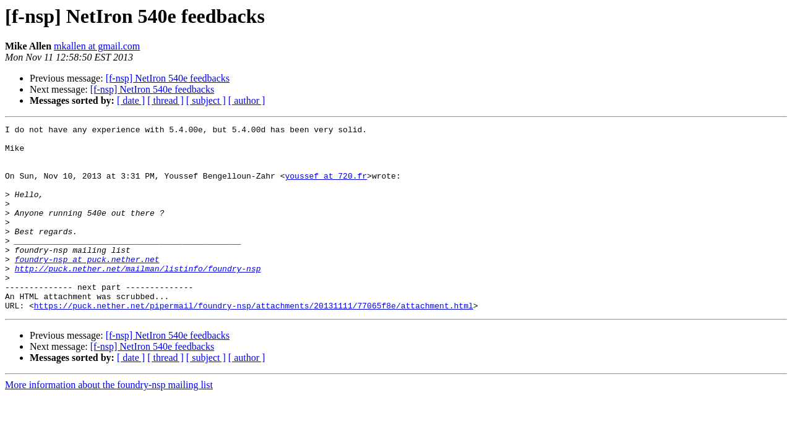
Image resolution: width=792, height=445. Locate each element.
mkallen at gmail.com (97, 46)
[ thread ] (165, 100)
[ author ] (246, 100)
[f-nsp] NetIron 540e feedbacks (168, 78)
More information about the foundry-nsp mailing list (109, 422)
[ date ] (131, 100)
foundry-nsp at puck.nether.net (87, 286)
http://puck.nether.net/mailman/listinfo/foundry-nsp (138, 297)
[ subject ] (206, 100)
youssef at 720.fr (326, 186)
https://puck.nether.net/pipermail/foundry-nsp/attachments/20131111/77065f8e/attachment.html (253, 342)
